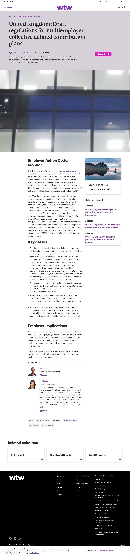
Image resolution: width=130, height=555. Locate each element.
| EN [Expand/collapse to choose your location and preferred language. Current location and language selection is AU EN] (8, 2)
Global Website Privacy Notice (105, 496)
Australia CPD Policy (101, 530)
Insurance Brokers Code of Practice (106, 524)
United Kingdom (47, 425)
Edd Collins (15, 53)
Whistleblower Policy (102, 534)
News (101, 2)
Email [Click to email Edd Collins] (44, 375)
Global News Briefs (43, 420)
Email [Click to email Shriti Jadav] (44, 411)
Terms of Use (99, 499)
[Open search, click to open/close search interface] (121, 7)
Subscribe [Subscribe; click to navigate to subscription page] (104, 54)
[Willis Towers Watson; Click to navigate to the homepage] (64, 7)
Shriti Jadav (28, 53)
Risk (58, 503)
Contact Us (79, 511)
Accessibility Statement (103, 502)
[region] (65, 550)
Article (31, 420)
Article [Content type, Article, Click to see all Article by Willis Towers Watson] (13, 16)
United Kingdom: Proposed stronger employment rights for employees (103, 225)
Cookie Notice (99, 506)
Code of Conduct (100, 512)
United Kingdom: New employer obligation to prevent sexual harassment (101, 212)
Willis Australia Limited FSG (104, 537)
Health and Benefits (70, 420)
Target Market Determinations (105, 527)
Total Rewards (33, 425)
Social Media (80, 507)
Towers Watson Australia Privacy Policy (108, 521)
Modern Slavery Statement (104, 545)
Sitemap (78, 514)
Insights (60, 514)
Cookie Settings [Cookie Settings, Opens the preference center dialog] (91, 550)
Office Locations (81, 503)
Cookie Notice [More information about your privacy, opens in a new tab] (34, 553)
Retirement (56, 420)
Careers (123, 2)
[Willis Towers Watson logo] (17, 497)
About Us (60, 496)
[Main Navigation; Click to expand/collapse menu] (8, 7)
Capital (59, 507)
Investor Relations (112, 2)
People (59, 500)
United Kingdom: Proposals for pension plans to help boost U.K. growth (100, 240)
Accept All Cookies (106, 550)
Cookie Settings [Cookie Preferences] (100, 509)
